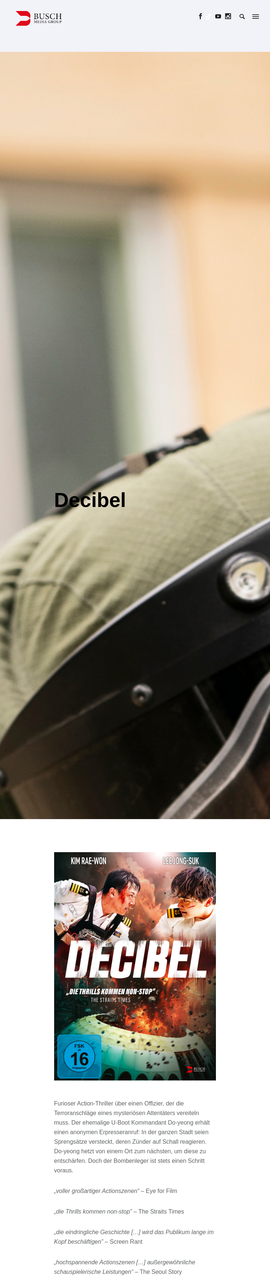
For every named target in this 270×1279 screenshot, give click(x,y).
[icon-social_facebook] (202, 16)
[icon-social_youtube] (220, 16)
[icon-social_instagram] (228, 16)
